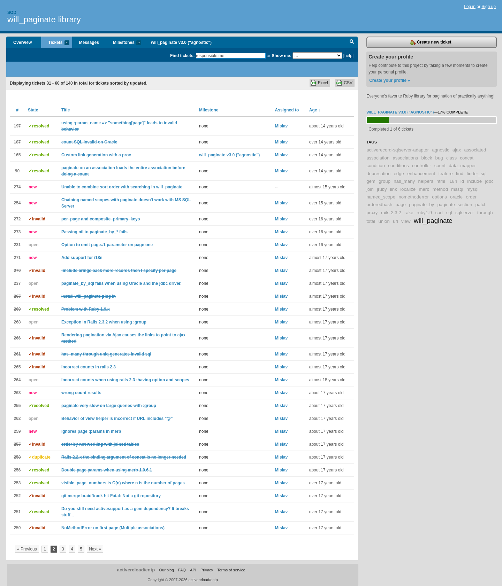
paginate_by (421, 204)
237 (17, 283)
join (370, 189)
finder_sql (476, 173)
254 (17, 203)
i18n (452, 181)
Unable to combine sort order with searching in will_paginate (121, 187)
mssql (457, 189)
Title (65, 110)
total (370, 221)
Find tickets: (182, 55)
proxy (372, 212)
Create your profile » (389, 80)
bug (439, 158)
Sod (11, 12)
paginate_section (455, 204)
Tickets (55, 43)
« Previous (27, 549)
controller (421, 165)
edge (399, 173)
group (384, 181)
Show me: (281, 55)
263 (17, 392)
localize (408, 189)
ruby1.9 (424, 212)
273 (17, 231)
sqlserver (464, 212)
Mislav (281, 126)
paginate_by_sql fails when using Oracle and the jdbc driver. (121, 283)
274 (17, 187)
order (471, 197)
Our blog (166, 570)
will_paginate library (44, 19)
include (474, 181)
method (440, 189)
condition (375, 165)
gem (370, 181)
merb (424, 189)
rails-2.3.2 (391, 212)
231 (17, 244)
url (395, 221)
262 (17, 418)
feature (445, 173)
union (383, 221)
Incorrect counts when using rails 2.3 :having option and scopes (125, 379)
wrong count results (81, 392)
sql (449, 212)
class (451, 158)
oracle (456, 197)
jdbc (489, 181)
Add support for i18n (81, 257)
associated (475, 150)
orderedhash (379, 204)
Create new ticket (430, 42)
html (440, 181)
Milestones (123, 43)
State (33, 110)
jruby (382, 189)
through (485, 212)
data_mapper (462, 165)
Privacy (206, 570)
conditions (398, 165)
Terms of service (231, 570)
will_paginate (433, 220)
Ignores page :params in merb (91, 431)
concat (466, 158)
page (401, 204)
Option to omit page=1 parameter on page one (107, 244)
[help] (348, 55)
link (393, 189)
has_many (404, 181)
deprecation (378, 173)
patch (481, 204)
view (405, 221)
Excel (323, 82)
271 (17, 257)
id (462, 181)
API (193, 570)
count (440, 165)
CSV (348, 82)
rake (408, 212)
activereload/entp (136, 569)
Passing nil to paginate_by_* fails (94, 231)
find (459, 173)
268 (17, 322)
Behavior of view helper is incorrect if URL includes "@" (117, 418)
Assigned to (287, 110)
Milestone (208, 110)
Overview (22, 42)
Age (314, 110)
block (426, 158)
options (439, 197)
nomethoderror (413, 197)
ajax (456, 150)
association (377, 158)
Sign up (488, 6)
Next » (95, 549)
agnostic (440, 150)
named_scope (380, 197)
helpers (425, 181)
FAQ (182, 570)
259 (17, 431)
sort (439, 212)
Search (352, 42)
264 (17, 379)
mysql (472, 189)
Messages (89, 42)
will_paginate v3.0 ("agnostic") (181, 42)
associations (405, 158)
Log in (470, 6)
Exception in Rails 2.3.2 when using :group (103, 322)
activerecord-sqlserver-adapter (397, 150)
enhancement (421, 173)
